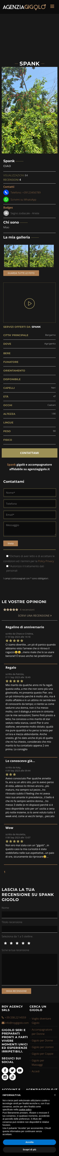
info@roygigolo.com (17, 1023)
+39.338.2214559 (15, 1017)
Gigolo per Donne (42, 1040)
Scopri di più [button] (29, 1149)
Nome (5, 908)
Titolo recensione (12, 922)
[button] (54, 1094)
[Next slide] (52, 110)
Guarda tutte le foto (21, 273)
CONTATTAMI (29, 453)
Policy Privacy (45, 561)
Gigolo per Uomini (43, 1047)
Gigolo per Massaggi (38, 1062)
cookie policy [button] (25, 1109)
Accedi (36, 1071)
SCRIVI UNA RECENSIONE (35, 615)
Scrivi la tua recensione (15, 950)
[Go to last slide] (7, 110)
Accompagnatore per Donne (42, 1032)
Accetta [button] (29, 1142)
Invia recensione (16, 990)
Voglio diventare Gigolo (41, 1021)
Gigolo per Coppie (42, 1053)
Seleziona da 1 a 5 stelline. (17, 936)
